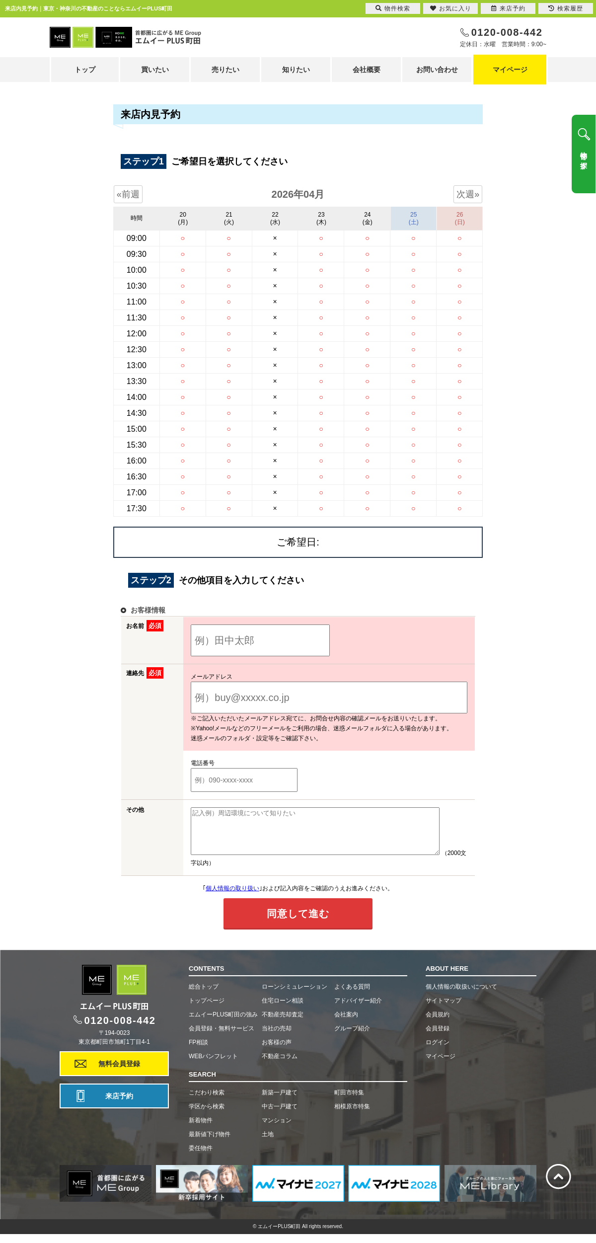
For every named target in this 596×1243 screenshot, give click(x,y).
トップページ (206, 1009)
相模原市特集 (352, 1115)
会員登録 (437, 1037)
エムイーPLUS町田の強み (223, 1023)
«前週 (128, 194)
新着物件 (201, 1129)
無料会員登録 (119, 1073)
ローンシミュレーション (294, 995)
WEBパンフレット (213, 1065)
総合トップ (204, 995)
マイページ (510, 70)
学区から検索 (206, 1115)
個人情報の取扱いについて (461, 995)
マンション (277, 1129)
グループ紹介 (352, 1037)
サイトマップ (443, 1009)
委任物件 (201, 1157)
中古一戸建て (280, 1115)
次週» (467, 194)
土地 (268, 1143)
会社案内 (346, 1023)
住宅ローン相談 (282, 1009)
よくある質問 (352, 995)
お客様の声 (277, 1051)
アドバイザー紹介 (358, 1009)
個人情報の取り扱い (232, 897)
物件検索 (392, 8)
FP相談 (198, 1051)
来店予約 (119, 1105)
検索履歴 (565, 8)
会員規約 (437, 1023)
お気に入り (450, 8)
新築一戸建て (280, 1101)
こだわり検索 (206, 1101)
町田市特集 (349, 1101)
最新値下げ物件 (209, 1143)
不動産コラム (280, 1065)
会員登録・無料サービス (221, 1037)
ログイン (437, 1051)
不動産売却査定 (282, 1023)
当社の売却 (277, 1037)
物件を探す (584, 156)
